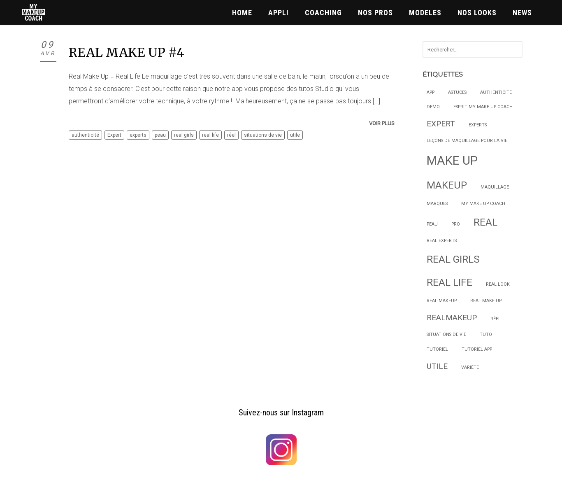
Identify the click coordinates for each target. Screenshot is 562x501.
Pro (455, 224)
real (485, 222)
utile (295, 135)
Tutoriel (437, 349)
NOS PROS (375, 12)
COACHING (323, 12)
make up (452, 161)
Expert (114, 135)
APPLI (278, 12)
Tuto (486, 334)
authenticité (85, 135)
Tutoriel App (477, 349)
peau (160, 135)
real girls (184, 135)
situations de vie (263, 135)
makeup (447, 185)
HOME (242, 12)
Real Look (498, 284)
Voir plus (382, 123)
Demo (433, 107)
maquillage (495, 187)
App (430, 92)
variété (470, 367)
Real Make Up (486, 300)
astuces (457, 92)
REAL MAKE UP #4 (126, 52)
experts (138, 135)
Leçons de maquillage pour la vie (467, 140)
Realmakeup (452, 317)
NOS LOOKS (477, 12)
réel (231, 135)
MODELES (425, 12)
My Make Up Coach (483, 203)
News (522, 12)
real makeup (442, 300)
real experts (442, 240)
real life (210, 135)
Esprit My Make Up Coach (483, 107)
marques (437, 203)
